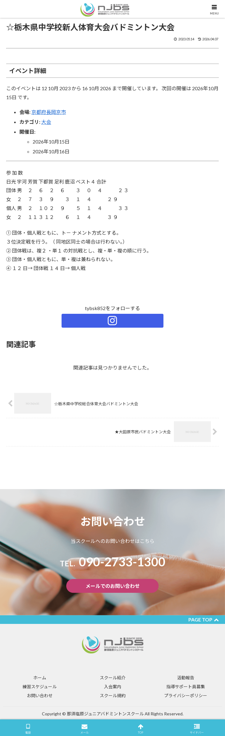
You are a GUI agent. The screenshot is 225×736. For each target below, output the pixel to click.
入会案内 (112, 686)
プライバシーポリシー (185, 695)
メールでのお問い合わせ (113, 586)
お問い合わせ (40, 695)
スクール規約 (113, 695)
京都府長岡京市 (48, 112)
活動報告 (185, 677)
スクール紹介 (113, 677)
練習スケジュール (39, 686)
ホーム (39, 677)
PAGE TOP (203, 619)
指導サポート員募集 (185, 686)
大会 (46, 122)
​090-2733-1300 (113, 561)
